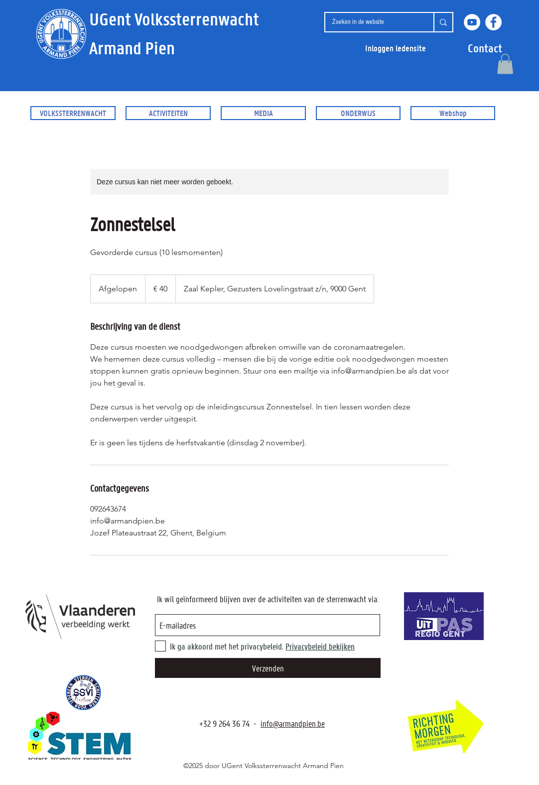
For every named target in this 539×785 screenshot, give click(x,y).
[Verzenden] (268, 668)
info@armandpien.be (293, 723)
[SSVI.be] (83, 692)
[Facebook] (493, 22)
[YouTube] (472, 22)
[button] (485, 48)
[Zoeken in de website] (371, 22)
